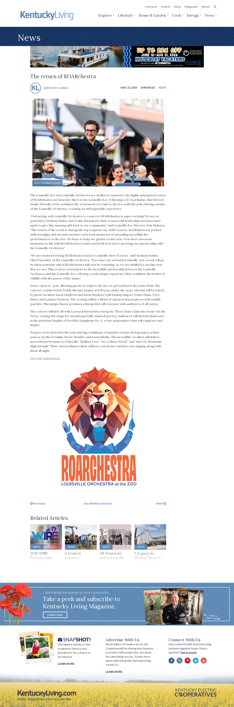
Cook (176, 18)
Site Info (52, 699)
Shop (177, 9)
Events (165, 9)
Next (161, 503)
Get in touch (188, 652)
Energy (193, 18)
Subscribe (55, 615)
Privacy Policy (36, 699)
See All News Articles (98, 503)
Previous (37, 503)
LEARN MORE (114, 671)
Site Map (65, 699)
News (209, 18)
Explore (105, 18)
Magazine (191, 9)
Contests (151, 9)
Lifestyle (125, 18)
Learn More (66, 663)
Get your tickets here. (45, 358)
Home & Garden (152, 18)
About (205, 9)
